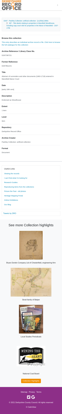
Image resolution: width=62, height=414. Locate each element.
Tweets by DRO (9, 213)
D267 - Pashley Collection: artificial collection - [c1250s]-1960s (26, 21)
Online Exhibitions (11, 200)
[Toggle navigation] (57, 5)
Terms (38, 392)
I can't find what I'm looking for (15, 178)
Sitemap (24, 392)
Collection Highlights (31, 381)
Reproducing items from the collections (19, 187)
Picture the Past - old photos (15, 191)
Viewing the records (11, 174)
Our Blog (7, 205)
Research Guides (11, 182)
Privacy (32, 392)
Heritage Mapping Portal (13, 196)
